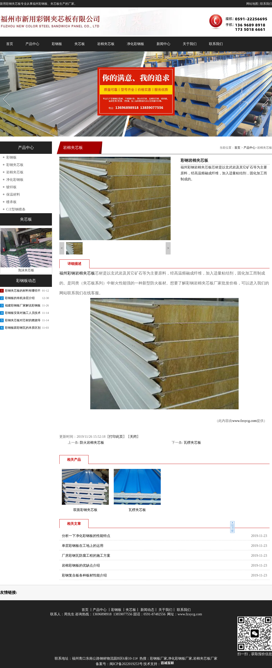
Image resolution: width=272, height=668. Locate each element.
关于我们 (190, 44)
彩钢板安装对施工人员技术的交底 (23, 314)
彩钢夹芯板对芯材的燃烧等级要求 (23, 321)
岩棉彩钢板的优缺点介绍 (81, 565)
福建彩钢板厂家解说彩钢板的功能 (23, 306)
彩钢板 (57, 44)
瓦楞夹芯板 (192, 442)
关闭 (133, 436)
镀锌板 (11, 187)
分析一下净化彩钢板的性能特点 (86, 536)
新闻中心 (163, 44)
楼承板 (11, 202)
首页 (9, 44)
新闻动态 (147, 610)
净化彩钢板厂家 (180, 658)
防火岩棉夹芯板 (92, 442)
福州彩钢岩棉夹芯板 (77, 273)
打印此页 (116, 436)
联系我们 (266, 3)
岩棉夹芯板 (105, 44)
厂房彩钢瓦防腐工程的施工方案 (86, 555)
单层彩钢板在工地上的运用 (82, 546)
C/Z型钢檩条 (15, 209)
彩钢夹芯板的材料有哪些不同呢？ (23, 291)
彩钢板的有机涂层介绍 (20, 298)
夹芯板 (79, 44)
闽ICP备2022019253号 (126, 664)
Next (263, 91)
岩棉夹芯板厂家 (205, 658)
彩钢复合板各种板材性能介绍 (84, 575)
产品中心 (32, 44)
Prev (3, 91)
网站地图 (252, 3)
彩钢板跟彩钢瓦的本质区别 (23, 327)
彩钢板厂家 (158, 658)
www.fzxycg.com (244, 421)
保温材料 (13, 194)
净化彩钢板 (135, 44)
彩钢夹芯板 (14, 165)
